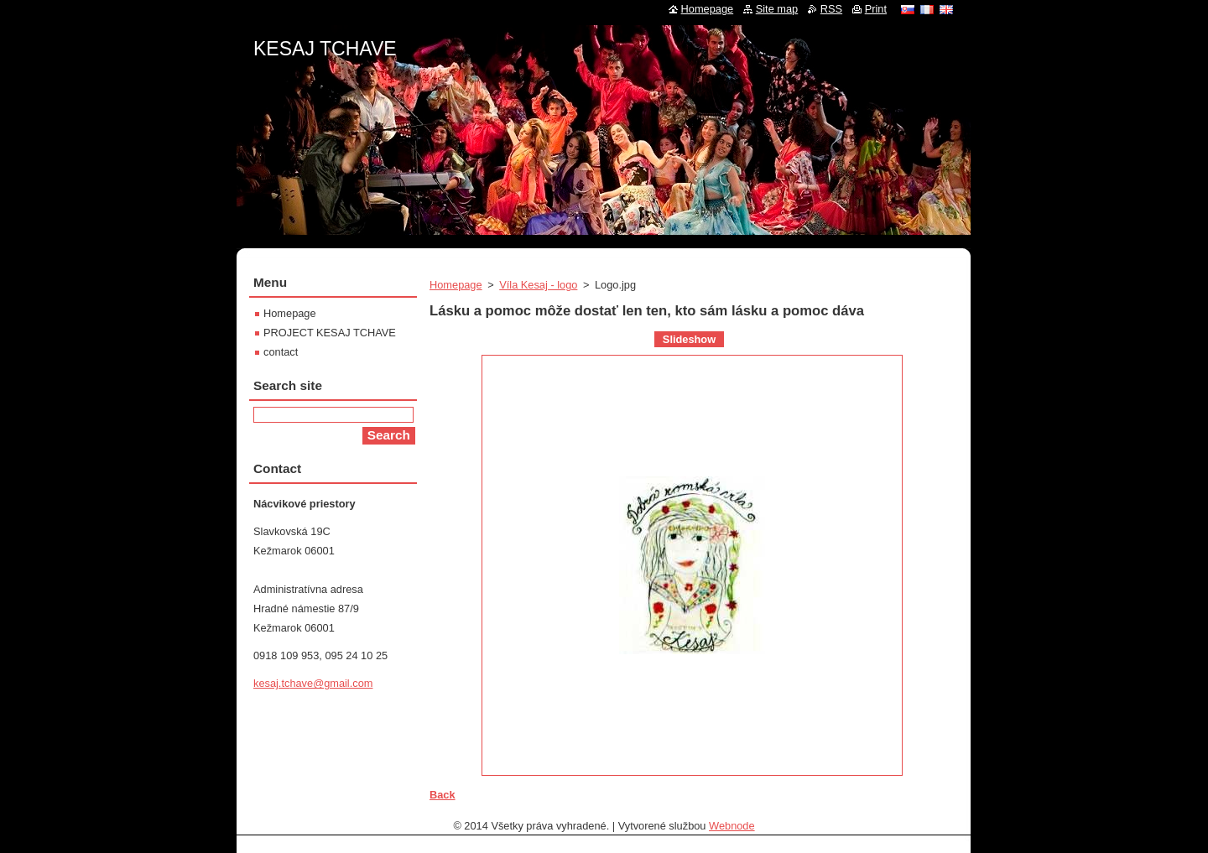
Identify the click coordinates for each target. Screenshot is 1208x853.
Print (876, 9)
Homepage (456, 284)
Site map (777, 9)
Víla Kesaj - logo (538, 284)
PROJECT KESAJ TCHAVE (329, 332)
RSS (831, 9)
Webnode (732, 825)
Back (443, 794)
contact (280, 352)
